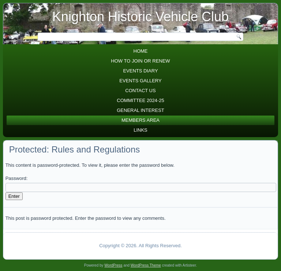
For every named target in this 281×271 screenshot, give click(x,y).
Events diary (140, 71)
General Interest (140, 110)
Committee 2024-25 (140, 100)
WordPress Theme (146, 265)
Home (141, 51)
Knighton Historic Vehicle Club (140, 16)
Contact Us (140, 90)
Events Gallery (140, 80)
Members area (140, 120)
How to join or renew (140, 61)
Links (140, 130)
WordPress (113, 265)
